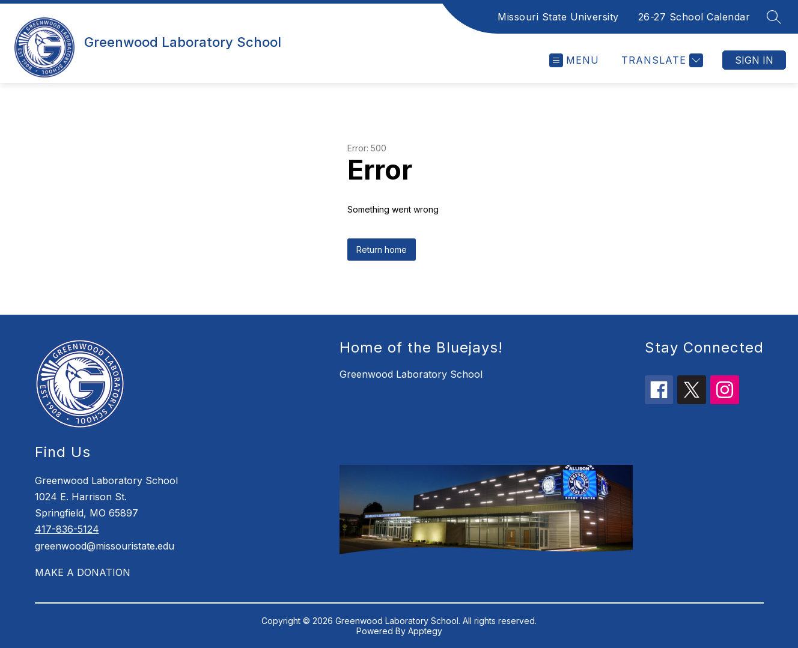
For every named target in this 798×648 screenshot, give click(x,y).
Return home (381, 249)
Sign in (754, 60)
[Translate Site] (660, 60)
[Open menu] (574, 60)
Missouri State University (558, 17)
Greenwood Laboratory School (411, 374)
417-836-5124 (67, 529)
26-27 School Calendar (694, 17)
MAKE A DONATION (82, 572)
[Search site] (774, 17)
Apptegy (425, 631)
